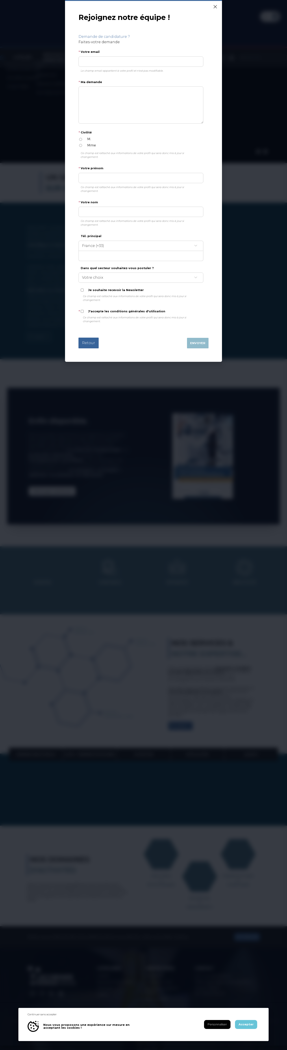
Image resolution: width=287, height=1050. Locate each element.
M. (89, 139)
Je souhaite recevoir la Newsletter (116, 290)
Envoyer (197, 343)
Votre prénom (92, 168)
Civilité (86, 132)
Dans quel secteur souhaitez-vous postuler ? (117, 268)
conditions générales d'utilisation (137, 311)
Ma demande (91, 82)
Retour (88, 343)
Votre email (90, 52)
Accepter (246, 1024)
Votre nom (89, 202)
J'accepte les (126, 311)
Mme (91, 145)
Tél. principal (91, 236)
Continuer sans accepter (42, 1014)
